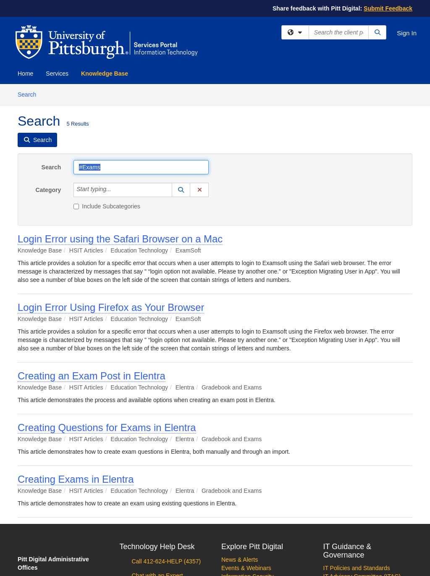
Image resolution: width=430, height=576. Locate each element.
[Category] (116, 190)
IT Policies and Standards (356, 568)
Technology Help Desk (157, 546)
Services (57, 73)
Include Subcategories (106, 206)
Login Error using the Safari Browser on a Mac (120, 239)
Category (48, 190)
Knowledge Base (104, 73)
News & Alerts (239, 559)
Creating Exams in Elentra (76, 479)
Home (25, 73)
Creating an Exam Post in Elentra (91, 375)
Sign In (407, 33)
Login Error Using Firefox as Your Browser (111, 307)
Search (30, 94)
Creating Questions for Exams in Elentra (107, 427)
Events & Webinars (246, 568)
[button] (181, 190)
